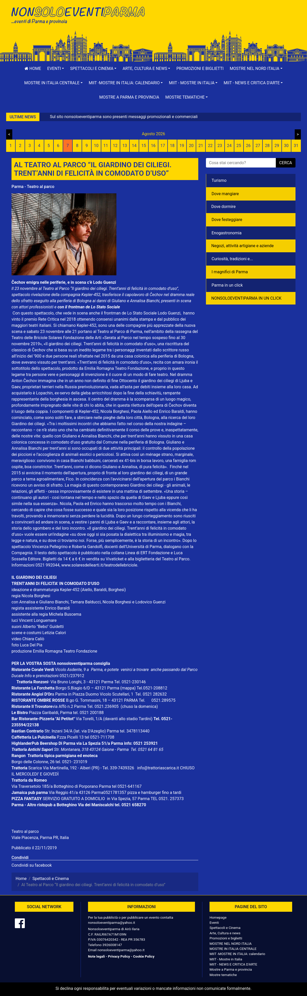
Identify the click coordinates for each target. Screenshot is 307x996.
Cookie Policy (143, 956)
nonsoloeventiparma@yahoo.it (111, 922)
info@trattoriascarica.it (158, 768)
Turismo (219, 180)
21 (201, 145)
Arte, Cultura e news (225, 933)
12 (115, 145)
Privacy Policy (119, 956)
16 (153, 145)
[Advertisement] (226, 21)
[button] (55, 68)
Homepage (218, 917)
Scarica (35, 768)
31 (296, 145)
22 (210, 145)
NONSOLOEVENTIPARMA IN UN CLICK (246, 298)
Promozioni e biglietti (200, 68)
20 (191, 145)
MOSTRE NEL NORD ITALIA (231, 943)
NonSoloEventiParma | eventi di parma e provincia (81, 14)
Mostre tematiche (223, 975)
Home (33, 68)
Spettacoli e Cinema (225, 928)
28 (267, 145)
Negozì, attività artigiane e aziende (242, 245)
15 (143, 145)
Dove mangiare (225, 193)
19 (181, 145)
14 (134, 145)
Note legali (96, 956)
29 (277, 145)
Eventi (214, 922)
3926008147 (112, 945)
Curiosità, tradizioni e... (232, 258)
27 (258, 145)
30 (286, 145)
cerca (285, 162)
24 (229, 145)
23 (219, 145)
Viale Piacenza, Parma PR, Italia (40, 837)
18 (172, 145)
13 (124, 145)
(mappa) (128, 688)
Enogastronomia (227, 232)
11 (105, 145)
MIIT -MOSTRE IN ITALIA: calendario (237, 954)
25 (238, 145)
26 (248, 145)
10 (96, 145)
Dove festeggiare (227, 219)
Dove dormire (223, 206)
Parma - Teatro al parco (33, 186)
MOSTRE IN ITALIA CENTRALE (233, 949)
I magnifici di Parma (230, 271)
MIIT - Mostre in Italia (226, 959)
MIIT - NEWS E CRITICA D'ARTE (233, 964)
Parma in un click (227, 285)
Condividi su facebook (32, 865)
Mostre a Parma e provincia (129, 97)
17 (162, 145)
